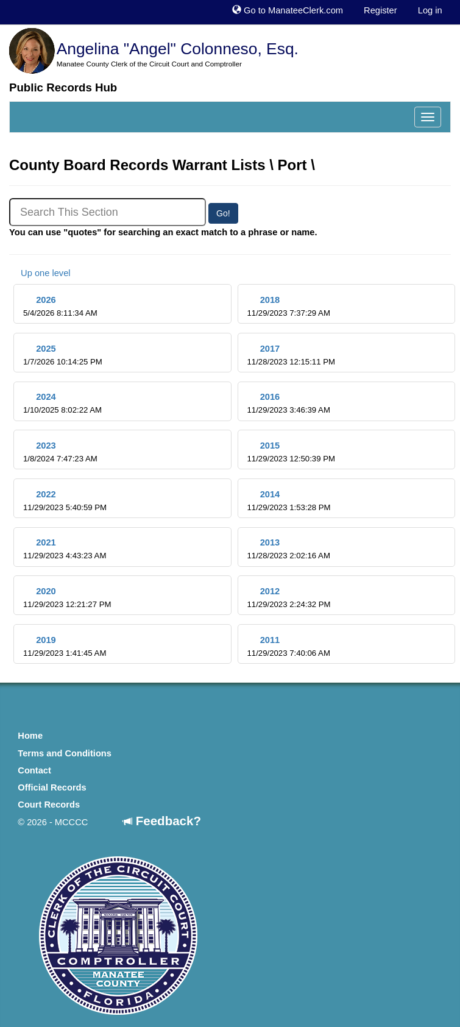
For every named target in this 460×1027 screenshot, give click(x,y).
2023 (60, 452)
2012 (288, 597)
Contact (34, 770)
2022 (65, 500)
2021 (64, 549)
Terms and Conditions (64, 753)
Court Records (49, 804)
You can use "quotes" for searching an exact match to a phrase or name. (163, 232)
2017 (290, 355)
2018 (288, 306)
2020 (67, 597)
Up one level (40, 273)
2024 (62, 403)
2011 (288, 646)
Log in (430, 10)
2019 (64, 646)
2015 (290, 452)
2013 (288, 549)
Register (380, 10)
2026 (60, 306)
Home (30, 736)
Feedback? (162, 821)
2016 (288, 403)
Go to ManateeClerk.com (287, 10)
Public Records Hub (63, 87)
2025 (62, 355)
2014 (288, 500)
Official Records (52, 787)
